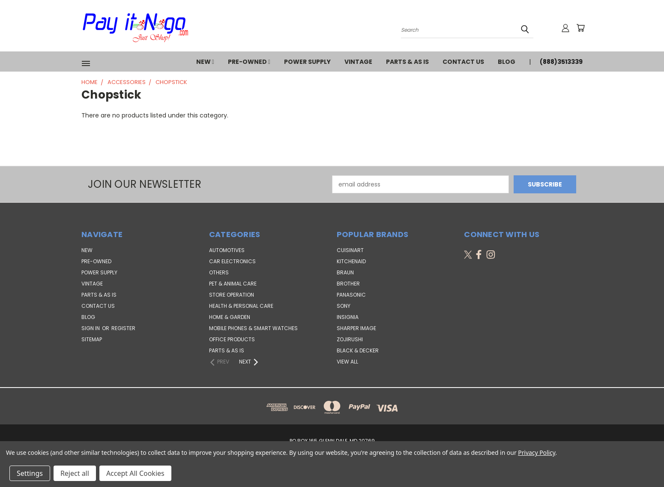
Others (219, 272)
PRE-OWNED (249, 61)
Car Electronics (232, 261)
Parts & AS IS (226, 350)
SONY (343, 306)
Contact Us (463, 61)
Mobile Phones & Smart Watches (253, 328)
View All (347, 361)
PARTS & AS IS (407, 61)
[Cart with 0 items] (580, 28)
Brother (348, 283)
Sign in (91, 328)
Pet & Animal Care (233, 283)
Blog (506, 61)
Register (123, 328)
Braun (345, 272)
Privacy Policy (536, 452)
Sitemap (91, 339)
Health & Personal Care (241, 306)
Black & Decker (358, 350)
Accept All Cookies (135, 473)
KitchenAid (351, 261)
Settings (30, 473)
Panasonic (351, 294)
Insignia (348, 317)
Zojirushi (350, 339)
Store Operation (231, 294)
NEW (205, 61)
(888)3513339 (561, 61)
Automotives (227, 250)
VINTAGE (358, 61)
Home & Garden (229, 317)
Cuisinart (350, 250)
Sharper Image (356, 328)
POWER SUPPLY (307, 61)
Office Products (232, 339)
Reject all (74, 473)
